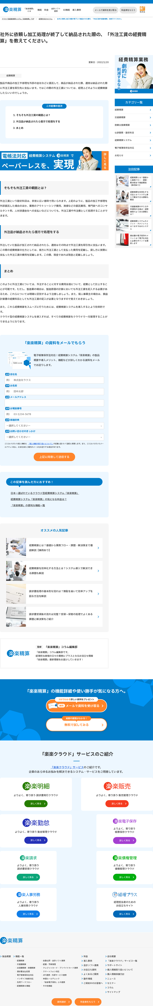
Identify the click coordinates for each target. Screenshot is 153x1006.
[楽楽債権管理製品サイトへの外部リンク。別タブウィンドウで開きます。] (76, 831)
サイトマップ (113, 920)
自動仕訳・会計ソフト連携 (54, 888)
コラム (110, 916)
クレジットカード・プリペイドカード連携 (60, 896)
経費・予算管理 (49, 892)
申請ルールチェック (51, 906)
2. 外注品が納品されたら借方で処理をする (36, 122)
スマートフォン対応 (51, 899)
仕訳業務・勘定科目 (124, 133)
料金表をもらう (128, 10)
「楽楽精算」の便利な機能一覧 (28, 506)
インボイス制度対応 (25, 906)
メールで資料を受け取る (106, 10)
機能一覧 (19, 884)
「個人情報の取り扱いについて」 (40, 443)
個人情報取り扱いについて (120, 897)
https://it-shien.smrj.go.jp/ (40, 983)
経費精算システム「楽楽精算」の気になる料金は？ (39, 499)
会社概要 (111, 884)
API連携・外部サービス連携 (55, 903)
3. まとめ (18, 128)
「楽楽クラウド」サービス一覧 (122, 888)
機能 (39, 10)
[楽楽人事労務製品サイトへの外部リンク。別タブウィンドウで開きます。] (107, 831)
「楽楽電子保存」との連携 (54, 910)
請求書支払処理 (23, 899)
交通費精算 (120, 117)
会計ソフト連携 (55, 10)
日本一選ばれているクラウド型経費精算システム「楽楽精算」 (45, 493)
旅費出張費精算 (122, 125)
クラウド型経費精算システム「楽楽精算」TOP (18, 19)
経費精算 (10, 75)
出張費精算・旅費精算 (26, 896)
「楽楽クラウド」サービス (67, 768)
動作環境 (88, 906)
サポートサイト (114, 893)
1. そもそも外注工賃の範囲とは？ (31, 115)
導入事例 (76, 10)
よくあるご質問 (91, 902)
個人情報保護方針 (116, 902)
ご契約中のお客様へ (93, 911)
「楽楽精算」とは (29, 10)
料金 (46, 10)
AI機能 (66, 10)
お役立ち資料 (90, 897)
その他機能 (47, 914)
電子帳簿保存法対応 (124, 148)
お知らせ (119, 156)
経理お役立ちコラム (45, 19)
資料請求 (61, 930)
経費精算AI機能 (23, 914)
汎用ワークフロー (24, 910)
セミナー (111, 911)
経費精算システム (123, 140)
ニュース (111, 906)
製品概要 (6, 884)
